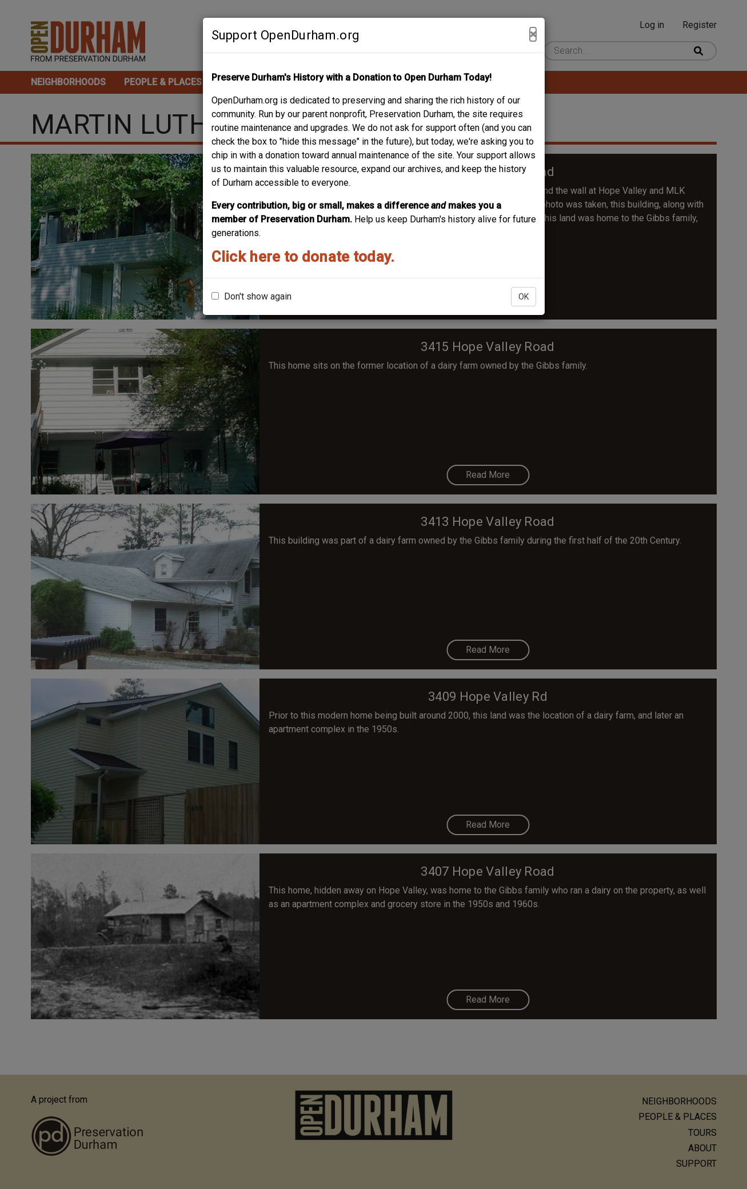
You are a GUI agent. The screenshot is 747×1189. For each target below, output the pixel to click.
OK (523, 296)
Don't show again (251, 296)
